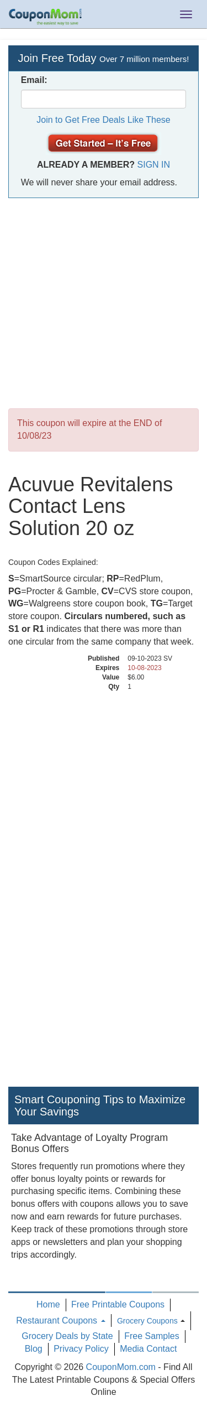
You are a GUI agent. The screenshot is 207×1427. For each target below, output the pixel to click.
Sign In (154, 164)
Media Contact (148, 1348)
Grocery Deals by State (67, 1336)
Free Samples (151, 1336)
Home (48, 1304)
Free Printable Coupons (117, 1304)
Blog (34, 1348)
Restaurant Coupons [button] (60, 1320)
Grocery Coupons (147, 1320)
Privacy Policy (81, 1348)
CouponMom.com (121, 1367)
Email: (34, 80)
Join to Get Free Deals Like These (103, 119)
